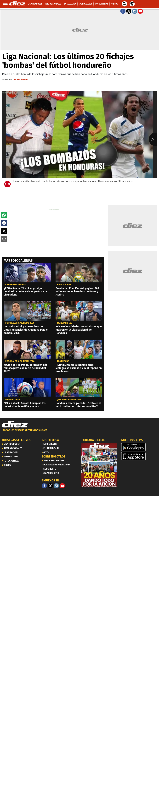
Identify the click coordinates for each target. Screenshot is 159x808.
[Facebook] (44, 485)
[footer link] (79, 432)
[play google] (139, 447)
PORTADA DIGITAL (93, 440)
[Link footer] (15, 424)
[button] (4, 215)
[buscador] (124, 3)
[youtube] (62, 485)
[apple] (139, 456)
